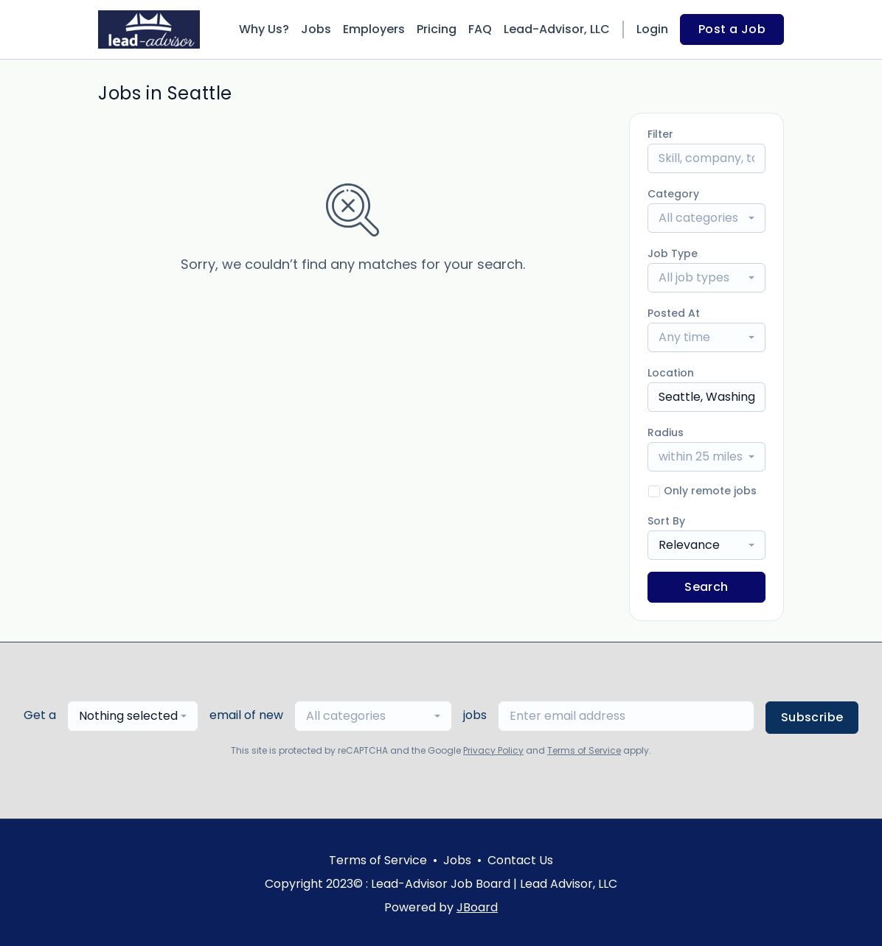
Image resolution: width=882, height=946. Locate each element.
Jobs (316, 29)
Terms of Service (584, 750)
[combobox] (706, 218)
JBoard (477, 907)
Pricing (436, 29)
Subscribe (812, 717)
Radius (665, 432)
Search (706, 586)
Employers (374, 29)
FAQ (480, 29)
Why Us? (264, 29)
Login (652, 29)
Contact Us (520, 860)
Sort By (666, 521)
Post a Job (731, 29)
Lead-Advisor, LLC (557, 29)
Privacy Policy (493, 750)
